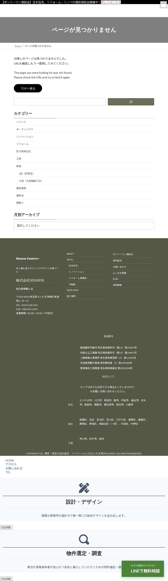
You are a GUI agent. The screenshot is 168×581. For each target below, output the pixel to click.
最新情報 (21, 188)
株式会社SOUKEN (30, 281)
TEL (7, 472)
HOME (9, 460)
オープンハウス (24, 129)
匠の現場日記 (23, 151)
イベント (21, 122)
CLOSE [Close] (6, 527)
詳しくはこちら (111, 2)
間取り (20, 202)
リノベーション (24, 136)
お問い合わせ (13, 468)
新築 (18, 166)
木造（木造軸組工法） (31, 180)
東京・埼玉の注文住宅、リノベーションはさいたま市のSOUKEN (80, 453)
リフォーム (22, 144)
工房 (18, 158)
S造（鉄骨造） (27, 173)
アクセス (10, 464)
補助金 (20, 195)
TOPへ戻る (28, 88)
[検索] (131, 101)
